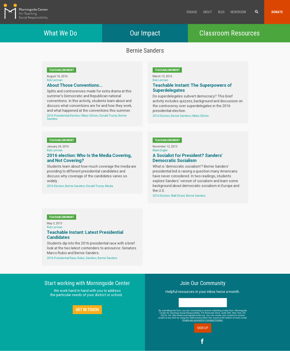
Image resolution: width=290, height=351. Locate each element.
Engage (192, 12)
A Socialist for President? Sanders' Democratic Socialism (188, 158)
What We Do (60, 33)
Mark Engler (160, 150)
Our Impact (145, 33)
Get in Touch (87, 309)
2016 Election (161, 115)
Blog (221, 12)
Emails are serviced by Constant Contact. (202, 320)
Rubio (81, 258)
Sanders (91, 258)
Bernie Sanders (181, 115)
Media (109, 186)
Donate (277, 12)
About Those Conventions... (75, 85)
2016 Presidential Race (61, 258)
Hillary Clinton (89, 115)
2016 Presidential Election (63, 115)
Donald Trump (108, 115)
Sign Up (202, 328)
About (207, 12)
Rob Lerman (54, 80)
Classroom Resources (229, 33)
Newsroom (238, 12)
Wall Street (178, 195)
